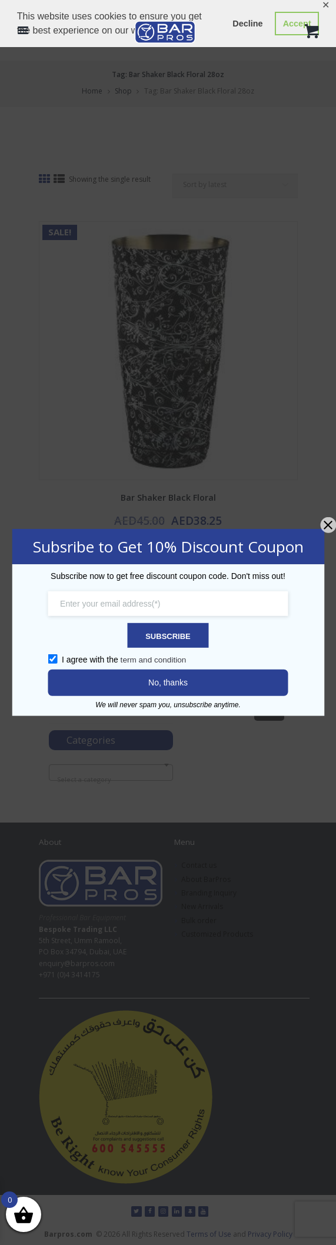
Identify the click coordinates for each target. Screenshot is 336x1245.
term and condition (154, 659)
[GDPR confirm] (55, 658)
